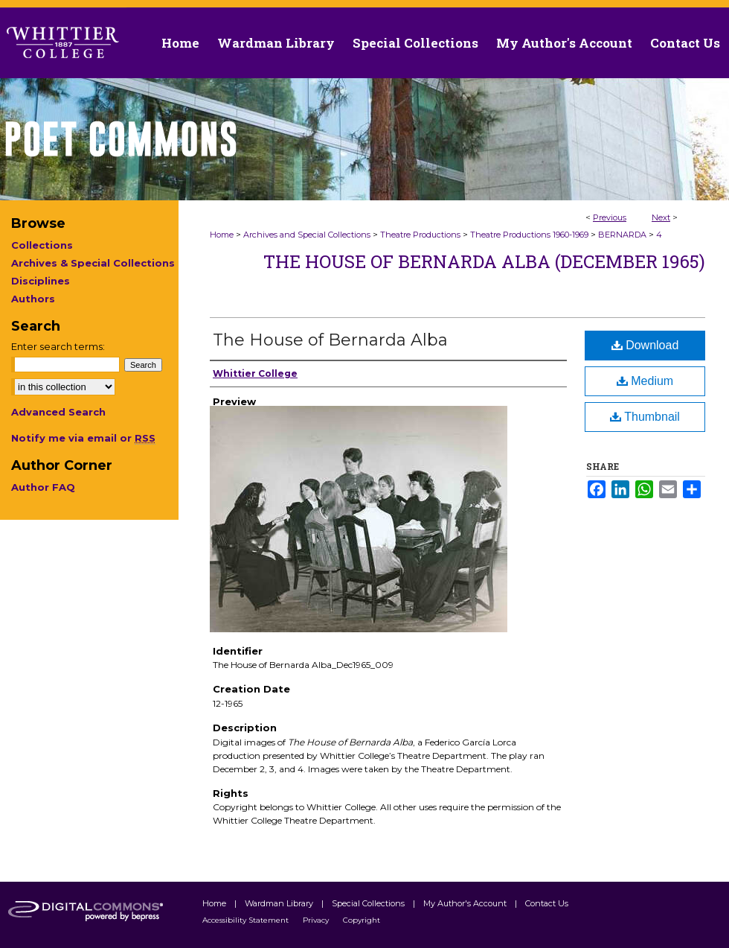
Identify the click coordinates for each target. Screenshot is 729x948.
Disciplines (40, 281)
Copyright (361, 920)
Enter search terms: (58, 346)
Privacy (317, 920)
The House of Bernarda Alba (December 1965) (484, 261)
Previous (609, 217)
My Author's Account (466, 903)
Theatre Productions (420, 234)
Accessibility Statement (246, 920)
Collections (42, 245)
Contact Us (685, 42)
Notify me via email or (83, 438)
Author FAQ (43, 487)
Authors (33, 299)
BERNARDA (622, 234)
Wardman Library (280, 903)
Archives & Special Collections (93, 263)
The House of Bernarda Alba (330, 340)
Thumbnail (645, 416)
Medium (645, 381)
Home (222, 234)
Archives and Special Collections (306, 234)
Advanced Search (58, 412)
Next (661, 217)
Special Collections (369, 903)
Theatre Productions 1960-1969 (529, 234)
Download (645, 345)
